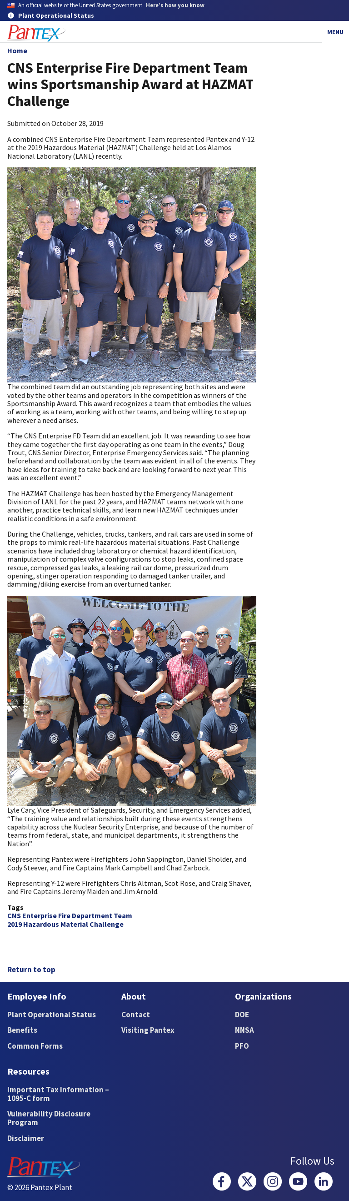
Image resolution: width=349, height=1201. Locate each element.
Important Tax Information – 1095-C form (58, 1094)
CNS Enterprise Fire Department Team (69, 915)
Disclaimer (25, 1138)
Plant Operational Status (51, 1015)
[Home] (36, 33)
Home (17, 50)
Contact (135, 1015)
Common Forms (35, 1046)
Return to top (31, 970)
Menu (335, 32)
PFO (242, 1046)
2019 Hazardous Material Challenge (65, 924)
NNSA (244, 1030)
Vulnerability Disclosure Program (48, 1118)
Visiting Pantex (147, 1030)
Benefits (22, 1030)
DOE (242, 1015)
